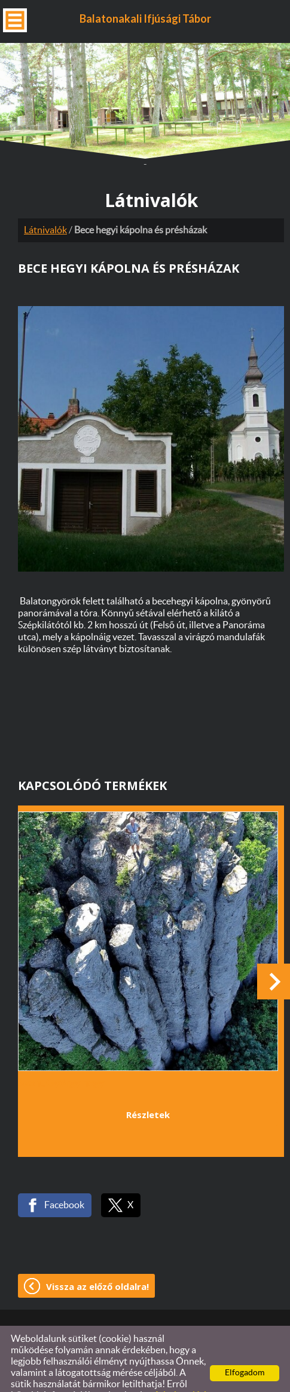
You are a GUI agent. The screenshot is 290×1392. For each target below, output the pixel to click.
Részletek (148, 1086)
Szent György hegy (61, 1055)
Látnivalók (45, 201)
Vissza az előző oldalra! (97, 1258)
